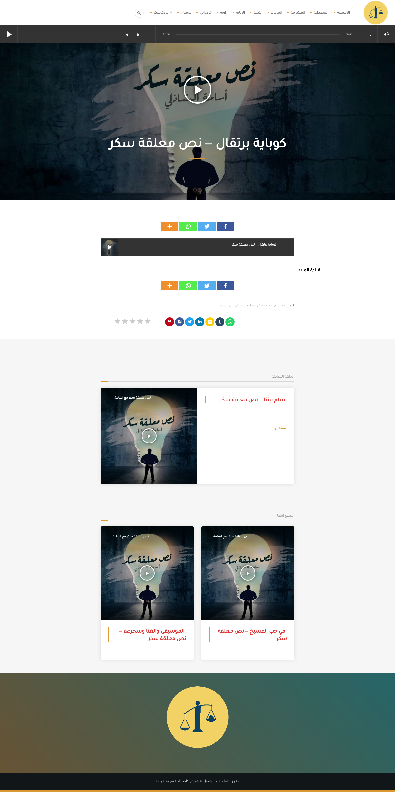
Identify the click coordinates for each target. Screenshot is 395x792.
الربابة (240, 13)
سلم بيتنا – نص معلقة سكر (252, 399)
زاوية (223, 13)
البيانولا (276, 13)
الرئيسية (343, 13)
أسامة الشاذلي (245, 305)
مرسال (186, 13)
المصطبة (321, 13)
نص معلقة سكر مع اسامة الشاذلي (133, 398)
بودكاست (161, 13)
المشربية (298, 13)
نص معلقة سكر (267, 305)
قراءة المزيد (309, 269)
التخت (257, 13)
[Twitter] (207, 226)
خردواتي (205, 13)
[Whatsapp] (188, 226)
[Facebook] (225, 226)
